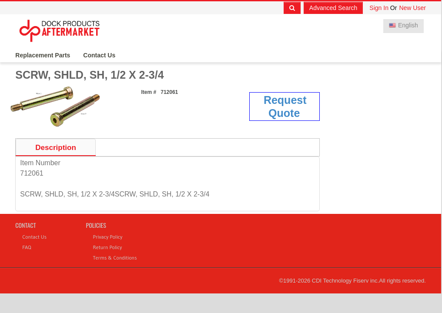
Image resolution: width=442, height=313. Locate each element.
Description (55, 147)
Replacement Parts (42, 55)
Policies (96, 225)
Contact (25, 225)
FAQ (26, 247)
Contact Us (99, 55)
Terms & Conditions (115, 257)
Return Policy (107, 247)
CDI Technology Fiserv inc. (345, 280)
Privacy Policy (108, 236)
